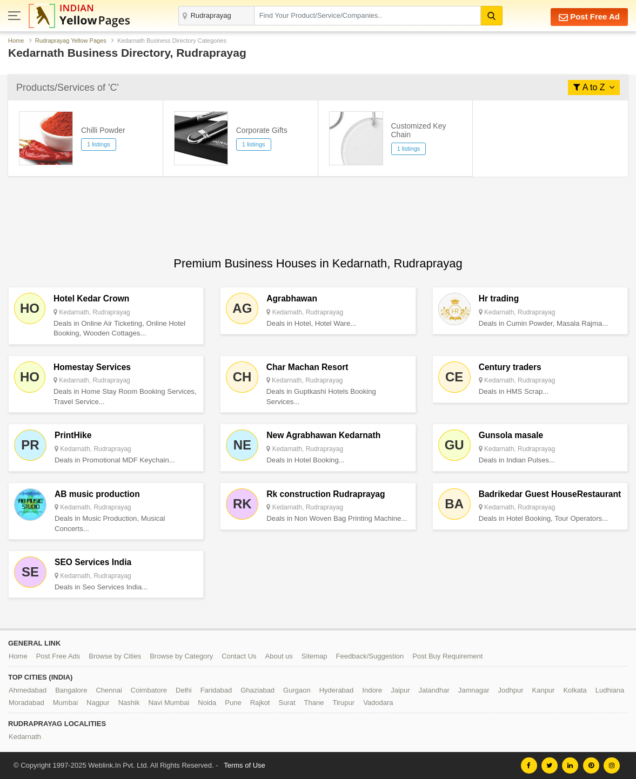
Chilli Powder (103, 130)
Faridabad (216, 690)
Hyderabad (336, 690)
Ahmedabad (27, 690)
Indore (372, 690)
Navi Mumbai (168, 703)
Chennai (109, 690)
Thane (314, 703)
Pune (233, 703)
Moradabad (26, 703)
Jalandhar (434, 690)
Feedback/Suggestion (370, 656)
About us (279, 656)
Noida (207, 703)
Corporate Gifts (261, 130)
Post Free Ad (589, 17)
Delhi (184, 690)
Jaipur (400, 690)
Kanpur (543, 690)
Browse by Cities (115, 656)
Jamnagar (474, 690)
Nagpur (98, 703)
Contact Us (239, 656)
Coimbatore (149, 690)
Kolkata (574, 690)
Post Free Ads (58, 656)
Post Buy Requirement (447, 656)
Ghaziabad (257, 690)
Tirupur (343, 703)
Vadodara (378, 703)
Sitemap (314, 656)
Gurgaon (297, 690)
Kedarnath (25, 737)
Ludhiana (610, 690)
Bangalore (71, 690)
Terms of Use (244, 765)
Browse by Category (181, 656)
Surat (286, 703)
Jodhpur (511, 690)
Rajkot (260, 703)
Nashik (129, 703)
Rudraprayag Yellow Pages (70, 40)
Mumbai (65, 703)
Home (16, 40)
